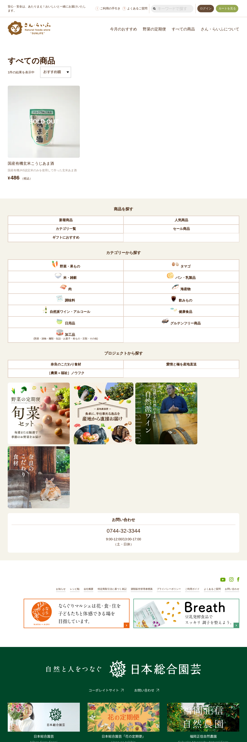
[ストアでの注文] (55, 72)
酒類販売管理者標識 (133, 519)
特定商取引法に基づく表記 (101, 519)
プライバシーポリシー (163, 519)
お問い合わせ (231, 519)
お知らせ (46, 519)
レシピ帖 (61, 519)
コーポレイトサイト (104, 620)
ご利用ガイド (188, 519)
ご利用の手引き (106, 9)
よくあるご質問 (133, 9)
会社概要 (76, 519)
